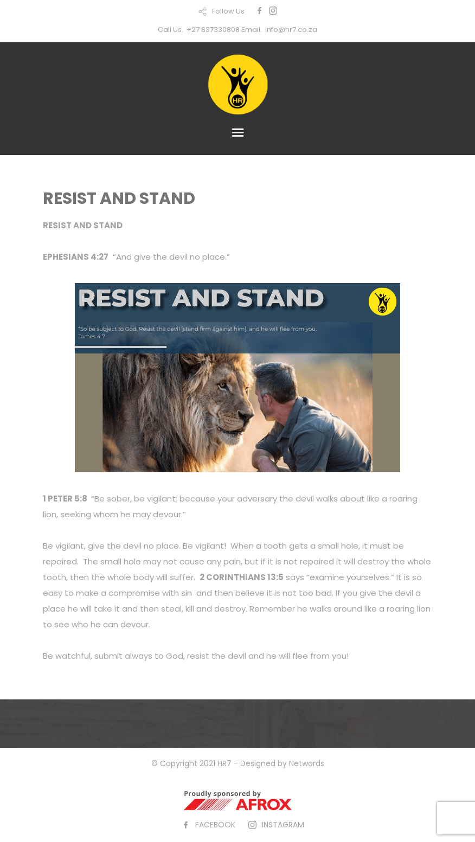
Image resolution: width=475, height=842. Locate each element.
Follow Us (228, 11)
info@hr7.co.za (291, 29)
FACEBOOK (215, 824)
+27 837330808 (213, 29)
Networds (306, 763)
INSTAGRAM (283, 824)
